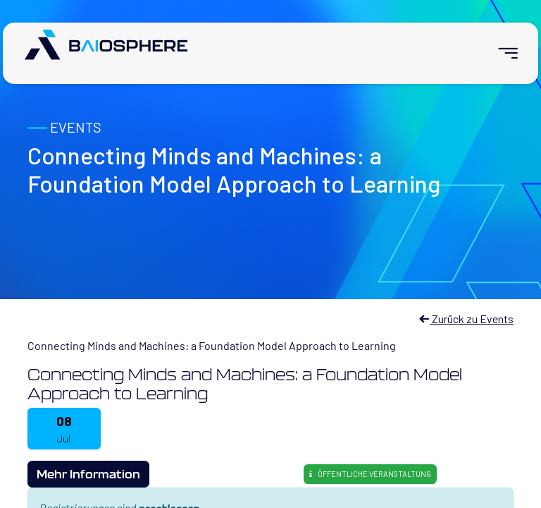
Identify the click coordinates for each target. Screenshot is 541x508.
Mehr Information (88, 473)
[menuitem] (502, 53)
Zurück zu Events (466, 318)
